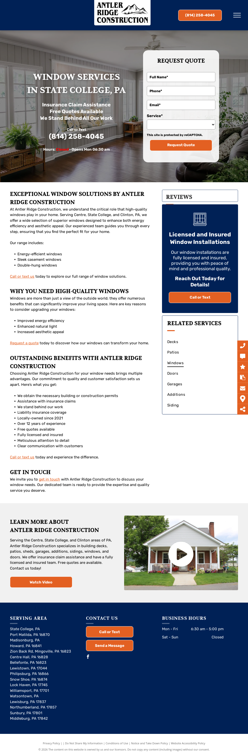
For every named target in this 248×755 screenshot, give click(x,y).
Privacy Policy (51, 743)
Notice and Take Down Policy (149, 743)
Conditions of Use (117, 743)
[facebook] (88, 657)
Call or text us (22, 276)
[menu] (237, 15)
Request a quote (24, 343)
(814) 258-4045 (76, 136)
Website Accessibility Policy (188, 743)
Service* (155, 116)
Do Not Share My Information (84, 743)
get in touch (49, 479)
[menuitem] (200, 342)
